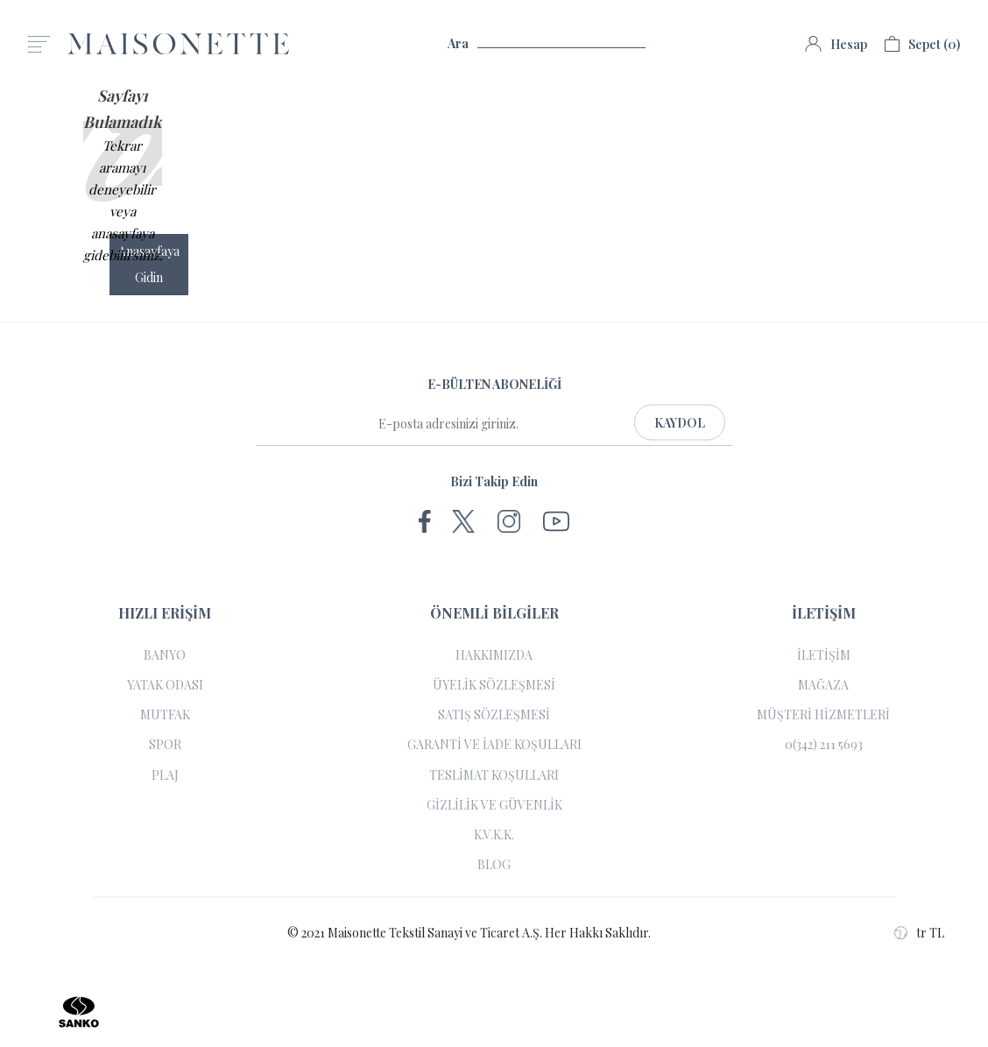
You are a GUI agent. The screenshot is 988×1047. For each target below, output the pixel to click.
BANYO (165, 655)
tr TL (919, 932)
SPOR (165, 745)
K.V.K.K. (494, 835)
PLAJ (165, 775)
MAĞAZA (823, 685)
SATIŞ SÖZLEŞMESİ (494, 715)
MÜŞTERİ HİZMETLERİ (823, 715)
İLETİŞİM (823, 655)
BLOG (494, 865)
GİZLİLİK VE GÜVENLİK (494, 805)
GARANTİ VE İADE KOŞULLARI (494, 745)
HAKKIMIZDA (494, 655)
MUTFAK (165, 715)
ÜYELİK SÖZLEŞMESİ (494, 685)
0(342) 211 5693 (824, 745)
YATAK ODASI (165, 685)
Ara (547, 44)
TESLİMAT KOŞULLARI (494, 775)
